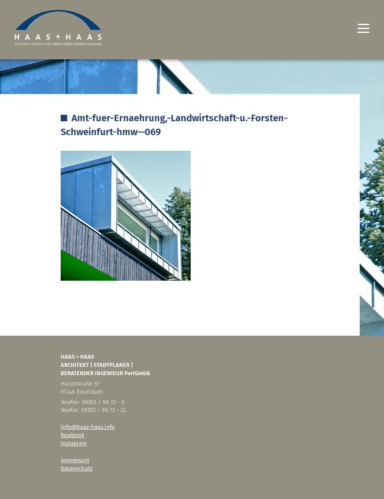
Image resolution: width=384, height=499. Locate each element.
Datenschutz (77, 468)
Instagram (74, 443)
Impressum (75, 460)
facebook (73, 435)
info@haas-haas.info (88, 427)
